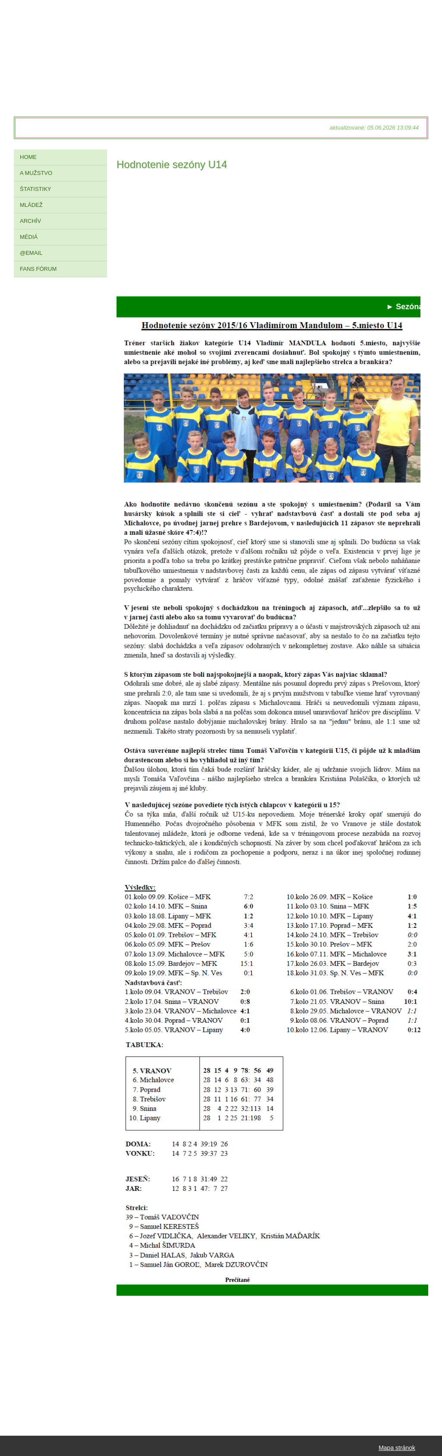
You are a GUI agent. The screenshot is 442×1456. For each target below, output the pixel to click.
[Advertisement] (268, 235)
